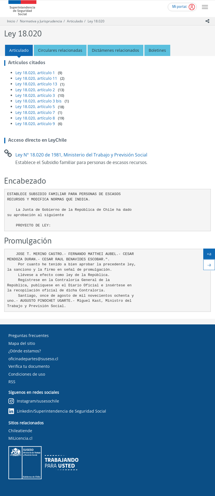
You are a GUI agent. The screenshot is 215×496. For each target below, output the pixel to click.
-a (211, 266)
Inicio (11, 21)
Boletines (157, 50)
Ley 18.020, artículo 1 (35, 72)
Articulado (75, 21)
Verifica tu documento (29, 366)
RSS (11, 381)
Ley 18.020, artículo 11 (36, 78)
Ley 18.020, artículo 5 (35, 106)
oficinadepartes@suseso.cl (33, 358)
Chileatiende (20, 430)
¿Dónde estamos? (24, 351)
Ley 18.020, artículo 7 (35, 112)
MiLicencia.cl (20, 438)
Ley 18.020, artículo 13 (36, 83)
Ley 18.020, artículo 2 (35, 89)
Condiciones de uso (26, 374)
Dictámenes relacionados (115, 50)
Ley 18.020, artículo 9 (35, 123)
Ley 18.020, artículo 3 (35, 95)
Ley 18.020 (96, 21)
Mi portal (179, 7)
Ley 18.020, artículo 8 (35, 118)
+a (211, 255)
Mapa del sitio (21, 343)
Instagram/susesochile (33, 401)
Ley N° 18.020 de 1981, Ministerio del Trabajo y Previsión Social (81, 155)
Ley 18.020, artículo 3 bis (38, 101)
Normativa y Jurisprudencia (41, 21)
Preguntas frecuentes (28, 335)
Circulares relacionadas (60, 50)
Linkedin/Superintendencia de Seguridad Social (57, 411)
